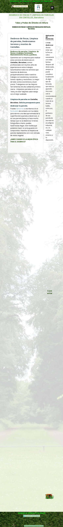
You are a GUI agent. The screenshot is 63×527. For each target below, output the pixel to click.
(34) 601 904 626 (19, 6)
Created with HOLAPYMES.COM (34, 526)
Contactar (49, 292)
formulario (14, 111)
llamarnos (20, 109)
